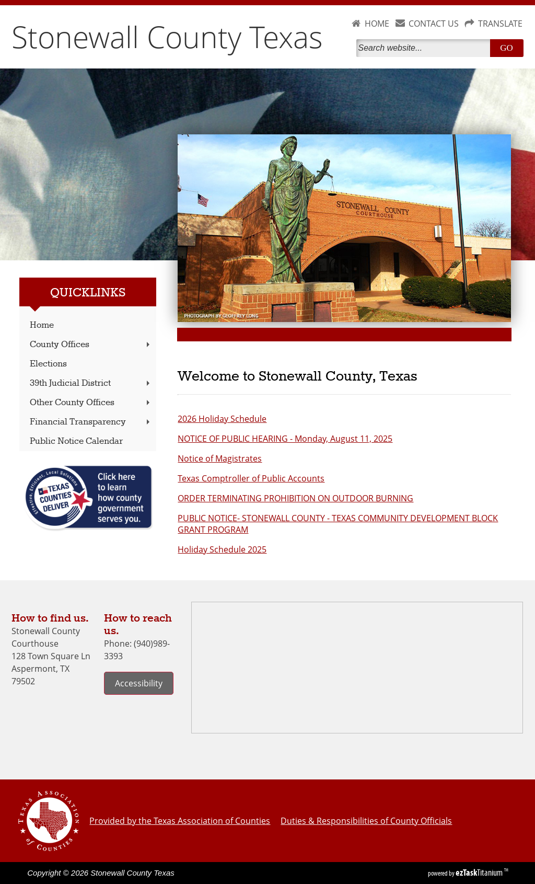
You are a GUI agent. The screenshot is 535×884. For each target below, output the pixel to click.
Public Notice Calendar (76, 441)
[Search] (425, 48)
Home (42, 325)
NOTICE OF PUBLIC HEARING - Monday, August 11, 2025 (285, 438)
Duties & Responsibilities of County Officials (366, 820)
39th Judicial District (91, 383)
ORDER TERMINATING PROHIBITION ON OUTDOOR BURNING (295, 498)
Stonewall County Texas (167, 36)
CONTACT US (434, 23)
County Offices (91, 344)
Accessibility (138, 683)
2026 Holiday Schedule (222, 418)
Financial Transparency (91, 422)
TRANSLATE (500, 23)
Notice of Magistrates (220, 458)
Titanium (480, 872)
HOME (377, 23)
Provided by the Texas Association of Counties (179, 820)
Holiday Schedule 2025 (222, 549)
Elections (48, 364)
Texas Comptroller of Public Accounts (251, 478)
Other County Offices (91, 402)
